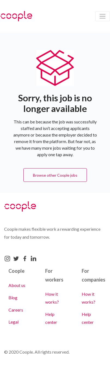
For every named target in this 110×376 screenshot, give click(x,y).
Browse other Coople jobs (55, 175)
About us (16, 285)
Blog (12, 297)
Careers (15, 309)
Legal (13, 321)
